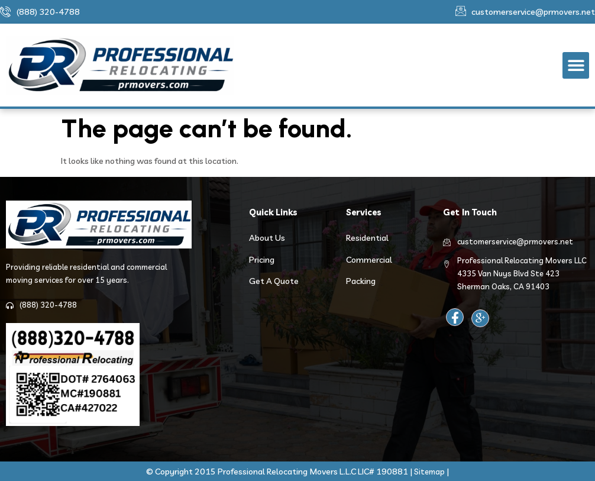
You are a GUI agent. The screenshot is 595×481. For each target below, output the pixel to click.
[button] (575, 65)
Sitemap (429, 471)
